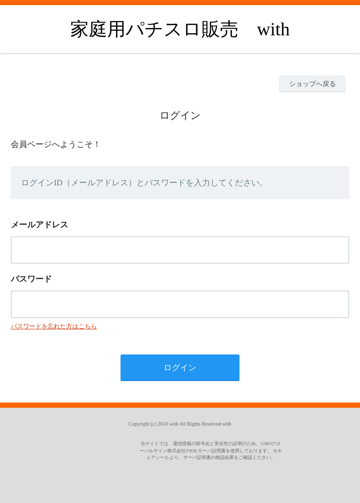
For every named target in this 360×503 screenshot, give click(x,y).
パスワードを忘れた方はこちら (54, 326)
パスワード (31, 279)
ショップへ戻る (312, 84)
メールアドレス (39, 224)
